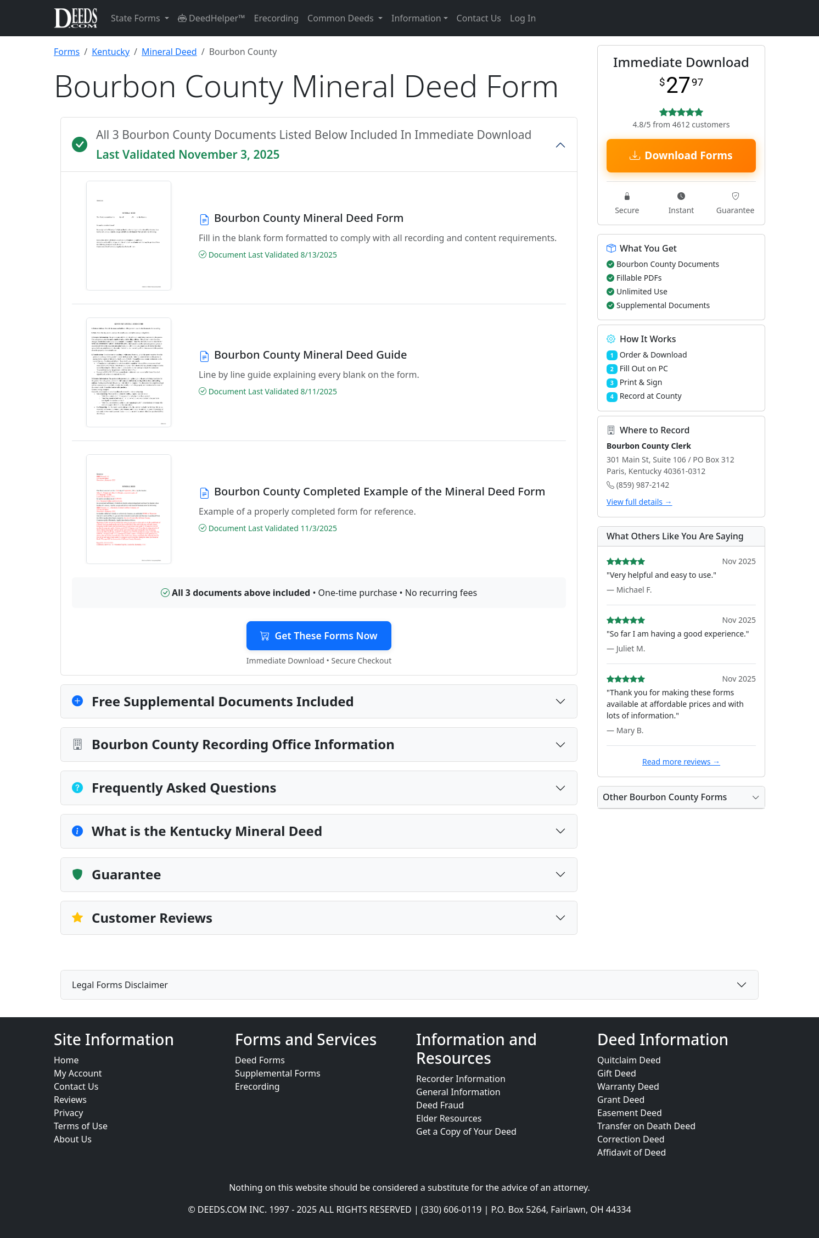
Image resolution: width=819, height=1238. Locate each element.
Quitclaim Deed (629, 1060)
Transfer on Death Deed (646, 1126)
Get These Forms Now (318, 635)
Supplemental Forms (278, 1073)
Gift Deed (616, 1073)
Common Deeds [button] (341, 18)
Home (66, 1060)
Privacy (68, 1113)
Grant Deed (620, 1100)
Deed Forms (260, 1060)
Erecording (276, 18)
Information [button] (416, 18)
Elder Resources (449, 1118)
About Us (73, 1139)
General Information (458, 1092)
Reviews (70, 1100)
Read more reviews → (681, 761)
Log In (523, 18)
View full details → (639, 502)
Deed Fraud (440, 1105)
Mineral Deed (169, 52)
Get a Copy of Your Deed (466, 1131)
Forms (67, 52)
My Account (78, 1073)
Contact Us (479, 18)
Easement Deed (629, 1113)
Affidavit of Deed (631, 1152)
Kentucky (111, 52)
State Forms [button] (136, 18)
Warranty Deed (628, 1086)
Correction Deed (631, 1139)
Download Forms (681, 155)
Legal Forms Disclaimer (120, 985)
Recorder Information (461, 1079)
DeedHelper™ (211, 18)
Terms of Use (81, 1126)
